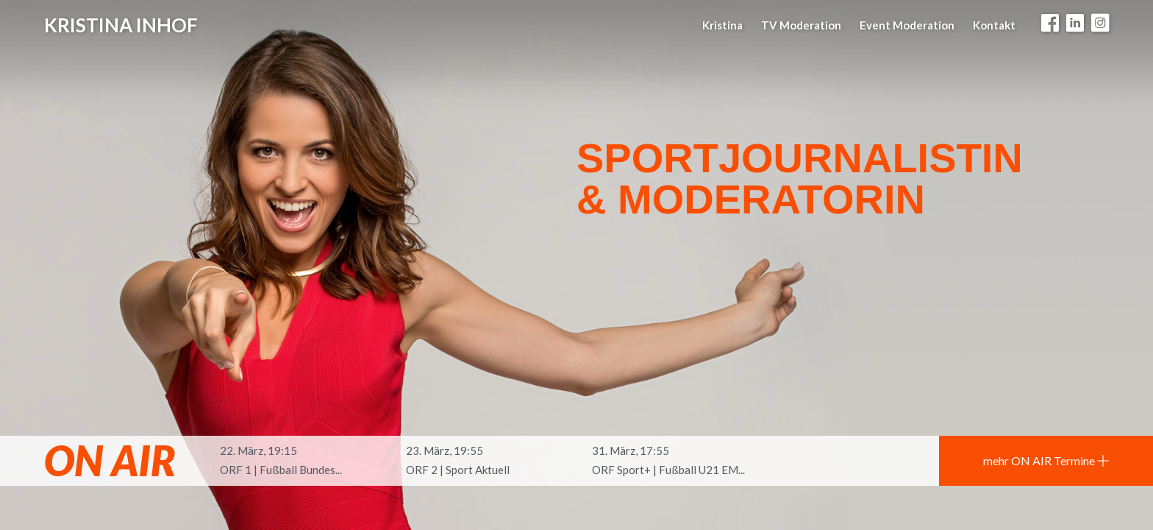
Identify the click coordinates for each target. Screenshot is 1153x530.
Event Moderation (907, 25)
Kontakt (994, 25)
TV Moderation (801, 25)
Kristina (722, 25)
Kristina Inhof (121, 25)
